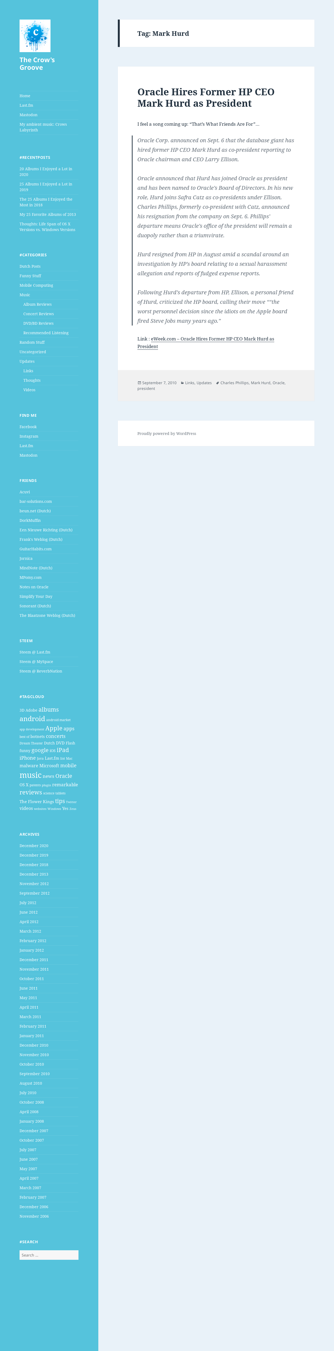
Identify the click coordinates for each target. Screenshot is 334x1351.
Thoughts (31, 380)
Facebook (28, 426)
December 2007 (34, 1130)
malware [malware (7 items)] (29, 766)
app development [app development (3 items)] (32, 729)
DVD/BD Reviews (38, 323)
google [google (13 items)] (40, 750)
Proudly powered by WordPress (166, 433)
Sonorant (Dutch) (35, 605)
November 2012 (34, 883)
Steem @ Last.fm (35, 652)
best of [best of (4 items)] (24, 736)
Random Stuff (32, 342)
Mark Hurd (260, 382)
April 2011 (29, 1007)
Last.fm (26, 105)
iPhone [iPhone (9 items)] (28, 758)
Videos (29, 389)
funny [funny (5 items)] (25, 750)
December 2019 (34, 855)
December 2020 (34, 845)
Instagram (29, 436)
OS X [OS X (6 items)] (24, 784)
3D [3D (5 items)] (22, 710)
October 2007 (32, 1140)
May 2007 (28, 1168)
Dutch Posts (30, 266)
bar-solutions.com (36, 501)
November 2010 (34, 1054)
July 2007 (28, 1149)
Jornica (26, 558)
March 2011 (30, 1016)
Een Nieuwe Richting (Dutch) (46, 529)
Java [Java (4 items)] (40, 758)
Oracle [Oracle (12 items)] (63, 775)
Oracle (279, 382)
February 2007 (33, 1197)
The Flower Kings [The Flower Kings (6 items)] (37, 801)
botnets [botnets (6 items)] (37, 736)
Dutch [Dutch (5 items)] (49, 743)
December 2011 (34, 959)
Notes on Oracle (34, 586)
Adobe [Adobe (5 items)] (31, 710)
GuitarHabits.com (36, 548)
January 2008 (32, 1121)
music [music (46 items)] (31, 774)
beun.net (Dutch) (35, 510)
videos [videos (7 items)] (26, 808)
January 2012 (32, 950)
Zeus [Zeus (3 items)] (73, 809)
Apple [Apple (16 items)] (53, 728)
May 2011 (28, 997)
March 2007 (30, 1187)
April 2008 (29, 1111)
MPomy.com (31, 577)
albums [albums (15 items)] (49, 709)
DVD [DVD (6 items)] (60, 743)
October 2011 (32, 978)
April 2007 (29, 1178)
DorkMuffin (30, 520)
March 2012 (30, 931)
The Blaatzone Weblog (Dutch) (47, 615)
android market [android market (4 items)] (58, 720)
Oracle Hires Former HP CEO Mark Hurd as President (206, 97)
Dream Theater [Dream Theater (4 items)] (31, 743)
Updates (27, 361)
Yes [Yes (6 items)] (65, 808)
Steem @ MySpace (36, 661)
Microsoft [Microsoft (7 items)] (49, 766)
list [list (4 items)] (62, 758)
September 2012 (35, 893)
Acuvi (25, 491)
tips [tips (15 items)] (60, 801)
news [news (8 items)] (48, 776)
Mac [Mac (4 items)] (69, 758)
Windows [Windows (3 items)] (54, 809)
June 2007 (29, 1159)
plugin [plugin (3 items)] (46, 785)
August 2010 (31, 1083)
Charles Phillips (234, 382)
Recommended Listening (46, 332)
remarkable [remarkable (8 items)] (65, 784)
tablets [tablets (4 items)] (60, 793)
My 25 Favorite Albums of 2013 (48, 214)
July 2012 (28, 902)
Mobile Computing (36, 285)
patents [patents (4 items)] (35, 785)
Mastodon (28, 114)
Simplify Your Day (36, 596)
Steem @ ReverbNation (41, 671)
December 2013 (34, 874)
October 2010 (32, 1064)
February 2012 (33, 940)
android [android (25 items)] (32, 718)
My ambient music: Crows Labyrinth (43, 127)
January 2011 (32, 1035)
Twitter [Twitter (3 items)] (71, 802)
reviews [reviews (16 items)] (31, 792)
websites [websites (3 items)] (40, 809)
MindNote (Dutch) (36, 567)
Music (25, 294)
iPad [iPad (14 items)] (63, 750)
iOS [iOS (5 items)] (53, 750)
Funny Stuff (30, 275)
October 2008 (32, 1102)
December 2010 (34, 1045)
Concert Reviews (38, 313)
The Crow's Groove (37, 63)
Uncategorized (33, 351)
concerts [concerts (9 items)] (55, 736)
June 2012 (29, 912)
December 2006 (34, 1206)
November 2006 (34, 1216)
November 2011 (34, 969)
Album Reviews (37, 304)
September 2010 (35, 1073)
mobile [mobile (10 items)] (68, 765)
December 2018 (34, 864)
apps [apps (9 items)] (69, 728)
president (146, 388)
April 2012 (29, 921)
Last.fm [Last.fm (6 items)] (52, 758)
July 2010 (28, 1092)
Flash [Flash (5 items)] (70, 743)
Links (28, 370)
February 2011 (33, 1026)
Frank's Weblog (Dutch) (41, 539)
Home (25, 95)
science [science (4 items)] (48, 793)
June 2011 (29, 988)
